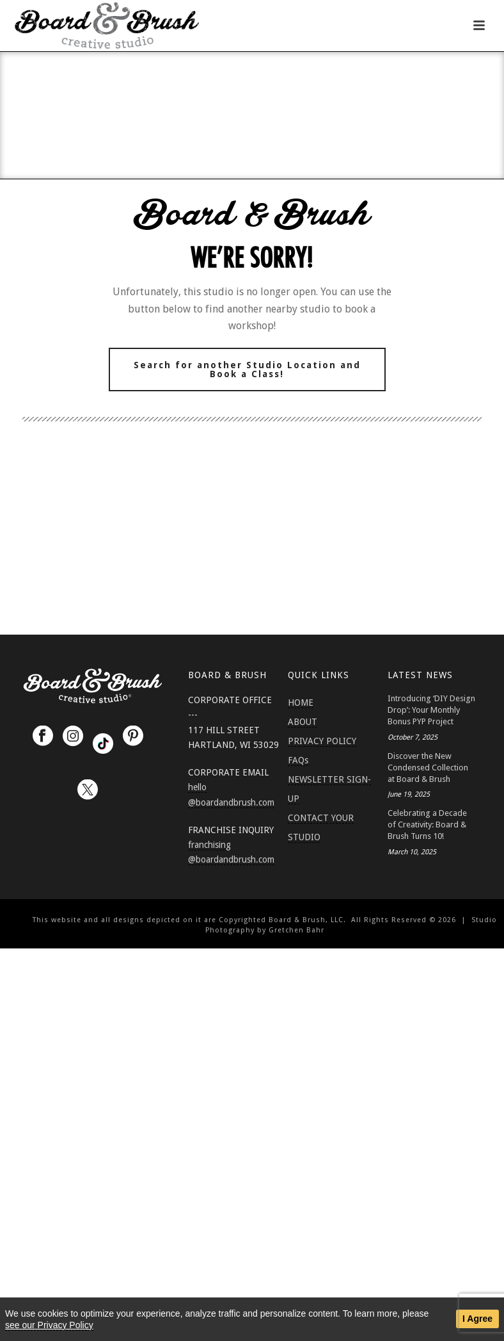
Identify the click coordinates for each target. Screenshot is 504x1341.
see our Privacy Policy (49, 1325)
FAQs (298, 760)
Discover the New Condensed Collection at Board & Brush (428, 767)
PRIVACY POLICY (322, 741)
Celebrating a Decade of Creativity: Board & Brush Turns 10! (427, 824)
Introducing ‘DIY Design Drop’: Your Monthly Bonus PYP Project (431, 710)
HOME (300, 702)
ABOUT (302, 722)
